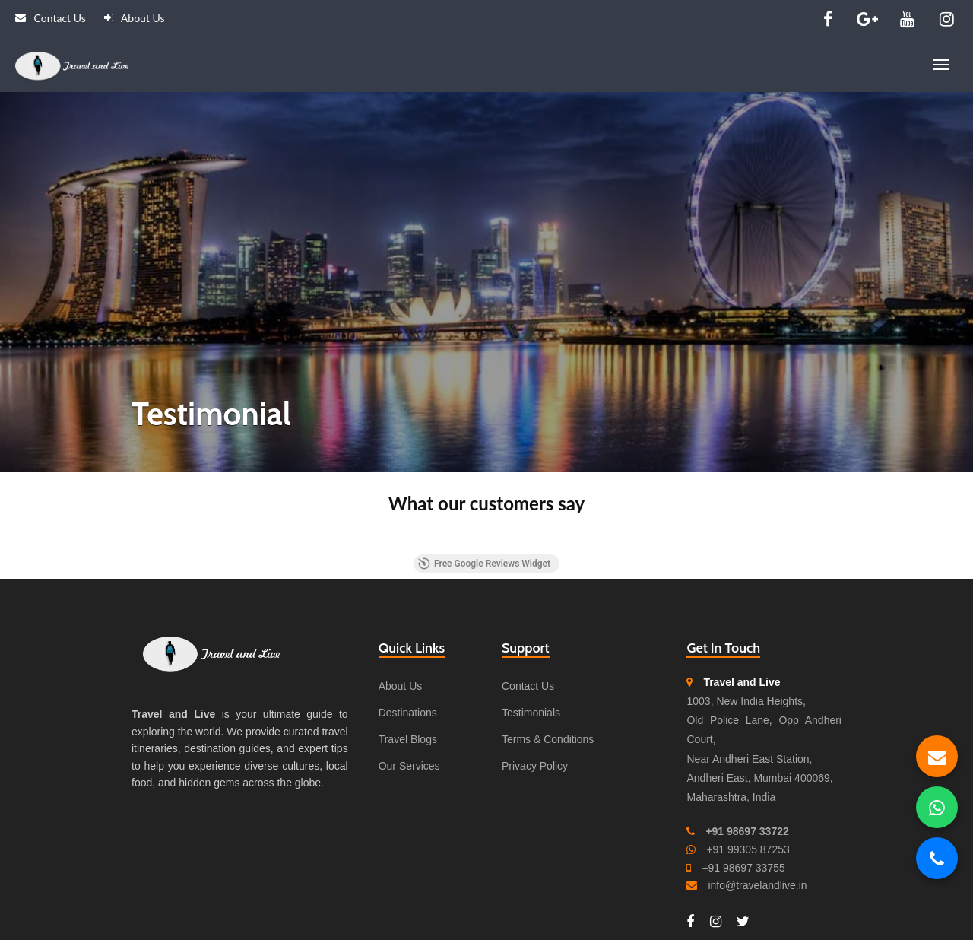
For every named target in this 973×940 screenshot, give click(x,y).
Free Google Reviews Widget (484, 563)
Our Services (409, 766)
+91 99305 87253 (747, 849)
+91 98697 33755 (743, 868)
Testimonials (531, 713)
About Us (134, 17)
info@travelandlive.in (757, 885)
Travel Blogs (408, 739)
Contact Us (50, 17)
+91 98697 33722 (746, 831)
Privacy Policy (535, 766)
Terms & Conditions (548, 739)
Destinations (408, 713)
